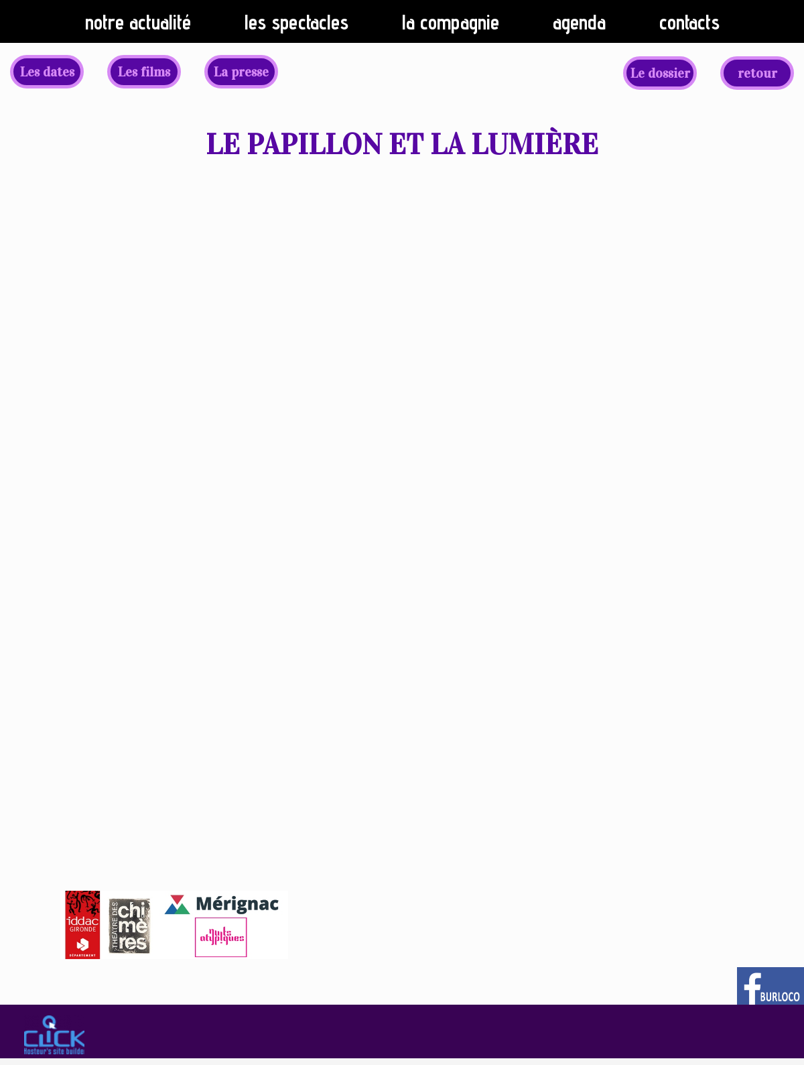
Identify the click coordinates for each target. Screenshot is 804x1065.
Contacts (689, 22)
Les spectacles (296, 22)
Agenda (579, 22)
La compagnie (450, 22)
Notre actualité (138, 22)
